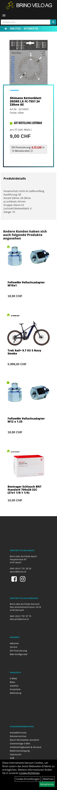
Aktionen (14, 643)
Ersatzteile (15, 28)
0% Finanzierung (18, 650)
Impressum (15, 754)
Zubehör (14, 685)
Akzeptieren (47, 784)
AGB (12, 758)
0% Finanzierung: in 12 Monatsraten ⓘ (28, 149)
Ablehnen (48, 779)
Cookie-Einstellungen (28, 779)
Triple (44, 28)
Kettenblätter (31, 28)
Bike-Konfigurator (19, 654)
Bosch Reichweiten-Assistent (24, 739)
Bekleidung (15, 693)
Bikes (12, 682)
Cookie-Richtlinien (29, 773)
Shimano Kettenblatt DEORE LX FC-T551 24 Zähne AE (25, 101)
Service (13, 647)
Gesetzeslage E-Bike (20, 743)
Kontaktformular (18, 732)
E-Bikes (13, 678)
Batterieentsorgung (20, 750)
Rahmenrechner (18, 736)
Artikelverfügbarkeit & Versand (25, 747)
